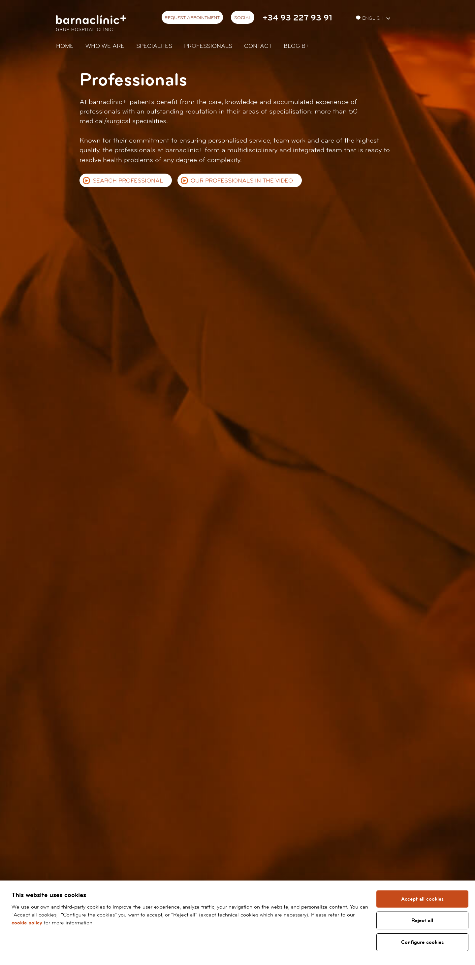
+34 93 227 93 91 (297, 18)
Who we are (104, 46)
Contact (258, 46)
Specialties (154, 46)
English (370, 18)
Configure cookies (422, 942)
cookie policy (27, 922)
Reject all (422, 920)
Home (65, 46)
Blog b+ (296, 46)
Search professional (128, 180)
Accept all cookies (422, 899)
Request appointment (192, 18)
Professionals (208, 46)
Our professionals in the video (242, 180)
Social (242, 18)
